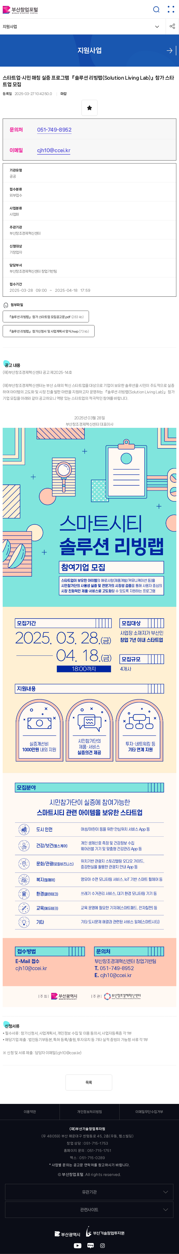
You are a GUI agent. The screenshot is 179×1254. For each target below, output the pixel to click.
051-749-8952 (54, 129)
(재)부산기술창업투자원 (87, 1129)
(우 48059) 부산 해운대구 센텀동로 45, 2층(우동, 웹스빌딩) (87, 1136)
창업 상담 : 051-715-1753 (87, 1143)
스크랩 (89, 108)
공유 (172, 26)
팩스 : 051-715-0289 (87, 1158)
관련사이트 (124, 1209)
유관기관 (125, 1192)
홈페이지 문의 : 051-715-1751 (87, 1150)
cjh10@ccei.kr (54, 150)
